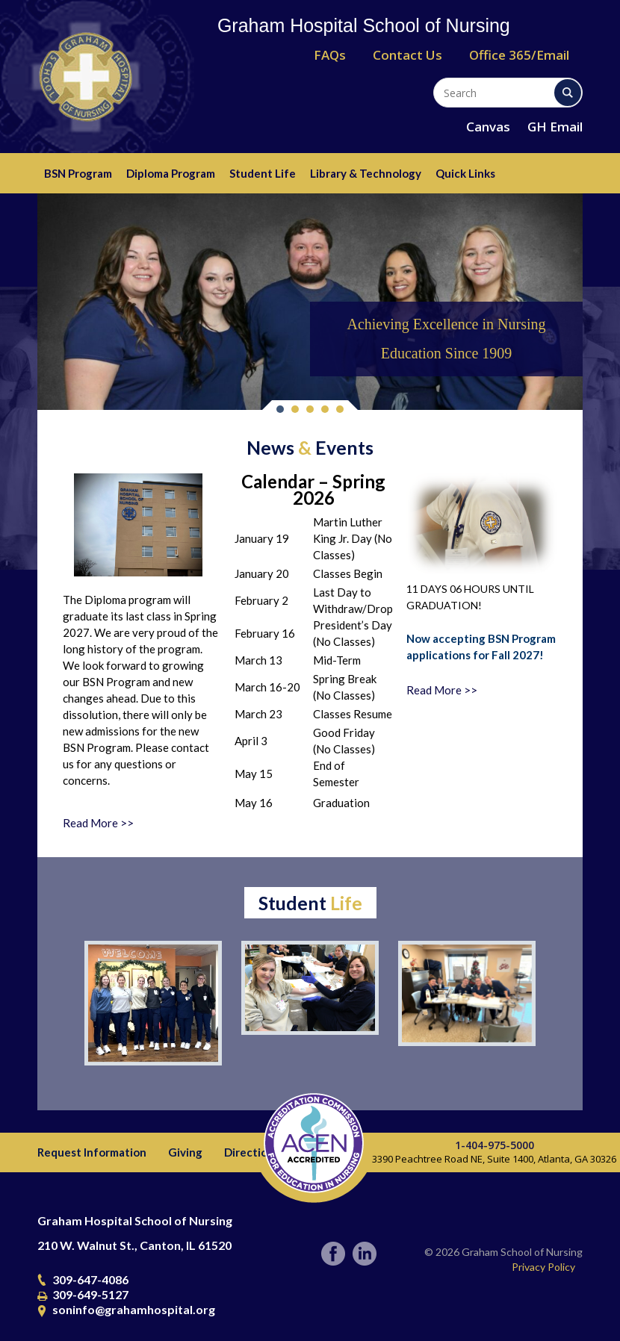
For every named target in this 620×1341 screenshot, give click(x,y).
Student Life (262, 173)
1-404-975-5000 (494, 1145)
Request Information (91, 1152)
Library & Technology (365, 173)
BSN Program (78, 173)
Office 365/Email (519, 54)
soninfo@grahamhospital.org (133, 1309)
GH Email (555, 126)
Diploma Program (170, 173)
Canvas (488, 126)
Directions (251, 1152)
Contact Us (407, 54)
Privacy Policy (543, 1266)
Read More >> (98, 823)
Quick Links (465, 173)
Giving (185, 1152)
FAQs (330, 54)
